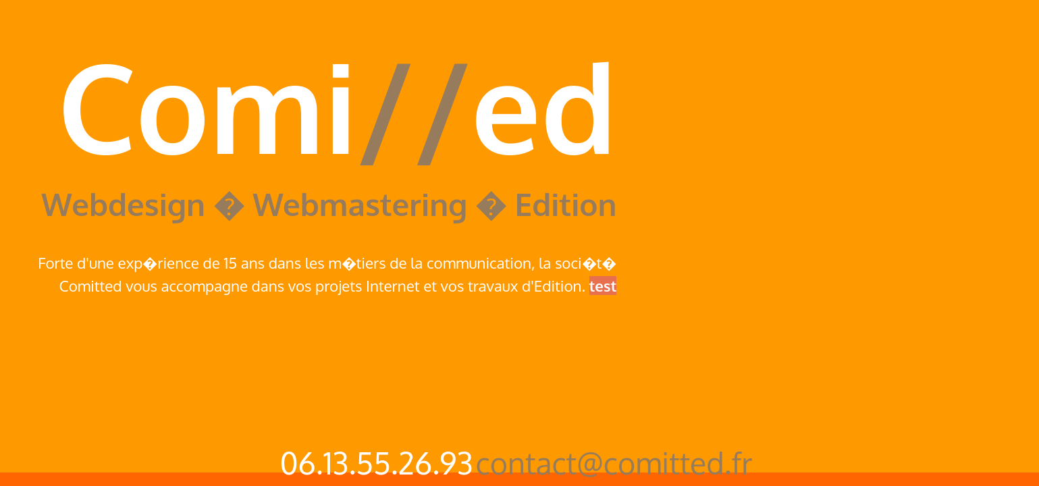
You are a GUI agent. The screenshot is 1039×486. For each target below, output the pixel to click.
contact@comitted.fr (614, 462)
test (603, 285)
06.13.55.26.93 (376, 462)
